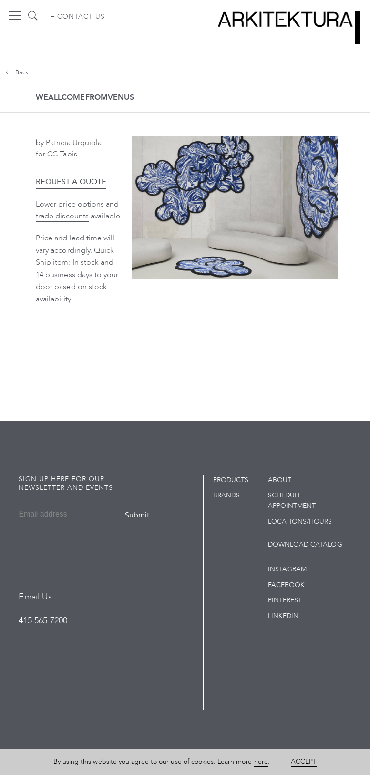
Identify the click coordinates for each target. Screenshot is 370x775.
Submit (137, 515)
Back (17, 72)
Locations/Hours (300, 521)
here (261, 761)
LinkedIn (283, 615)
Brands (226, 495)
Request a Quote (71, 181)
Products (230, 480)
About (279, 480)
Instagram (287, 569)
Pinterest (285, 600)
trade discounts (62, 216)
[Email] (48, 515)
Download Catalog (305, 544)
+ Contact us (77, 16)
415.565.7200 (43, 621)
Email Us (35, 597)
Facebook (286, 584)
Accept (304, 761)
